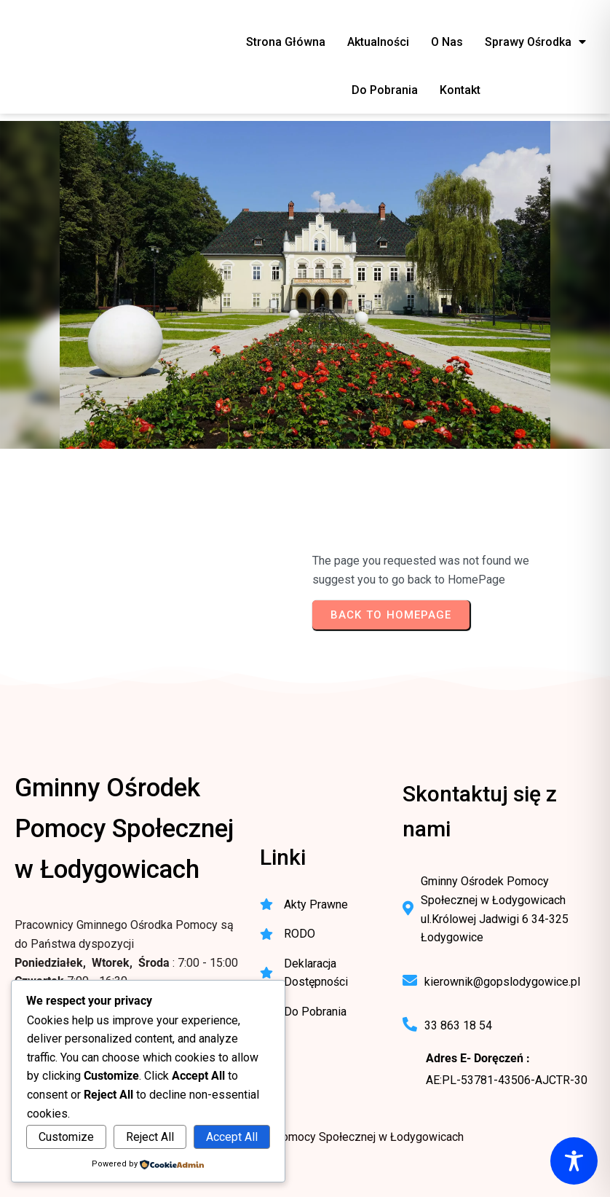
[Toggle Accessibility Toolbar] (574, 1161)
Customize (66, 1137)
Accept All (232, 1137)
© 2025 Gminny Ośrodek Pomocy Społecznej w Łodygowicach (305, 1137)
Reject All (150, 1137)
